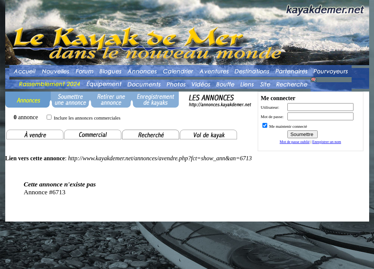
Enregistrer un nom (326, 142)
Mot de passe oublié (294, 142)
